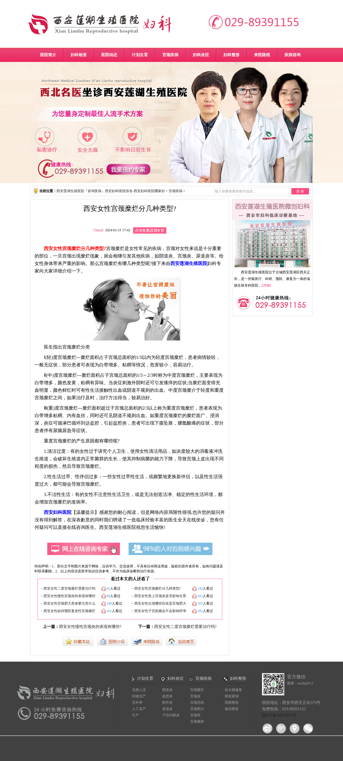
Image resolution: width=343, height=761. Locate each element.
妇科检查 (79, 55)
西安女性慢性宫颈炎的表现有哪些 (69, 596)
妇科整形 (231, 55)
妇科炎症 (201, 55)
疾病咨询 (292, 55)
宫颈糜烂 (197, 690)
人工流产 (139, 709)
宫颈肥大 (197, 709)
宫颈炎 (195, 696)
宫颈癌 (195, 715)
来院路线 (262, 55)
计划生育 (140, 55)
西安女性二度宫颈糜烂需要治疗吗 (69, 588)
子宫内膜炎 (171, 715)
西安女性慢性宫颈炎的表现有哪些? (90, 626)
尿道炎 (167, 709)
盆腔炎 (167, 696)
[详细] (266, 285)
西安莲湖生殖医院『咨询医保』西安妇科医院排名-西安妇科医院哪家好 (110, 191)
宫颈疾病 (170, 55)
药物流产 (139, 696)
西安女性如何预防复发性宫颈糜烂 (69, 611)
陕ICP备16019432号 (279, 715)
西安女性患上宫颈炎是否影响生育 (160, 596)
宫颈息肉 (197, 703)
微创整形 (232, 709)
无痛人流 (139, 690)
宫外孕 (137, 703)
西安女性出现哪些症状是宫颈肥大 (160, 603)
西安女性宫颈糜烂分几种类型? (157, 588)
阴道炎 (167, 690)
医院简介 (48, 55)
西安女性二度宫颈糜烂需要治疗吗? (185, 626)
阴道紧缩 (232, 696)
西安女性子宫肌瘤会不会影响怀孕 (160, 611)
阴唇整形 (232, 703)
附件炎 (167, 703)
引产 (135, 715)
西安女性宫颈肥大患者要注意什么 (69, 603)
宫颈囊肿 (197, 722)
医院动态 (109, 55)
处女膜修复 (233, 690)
